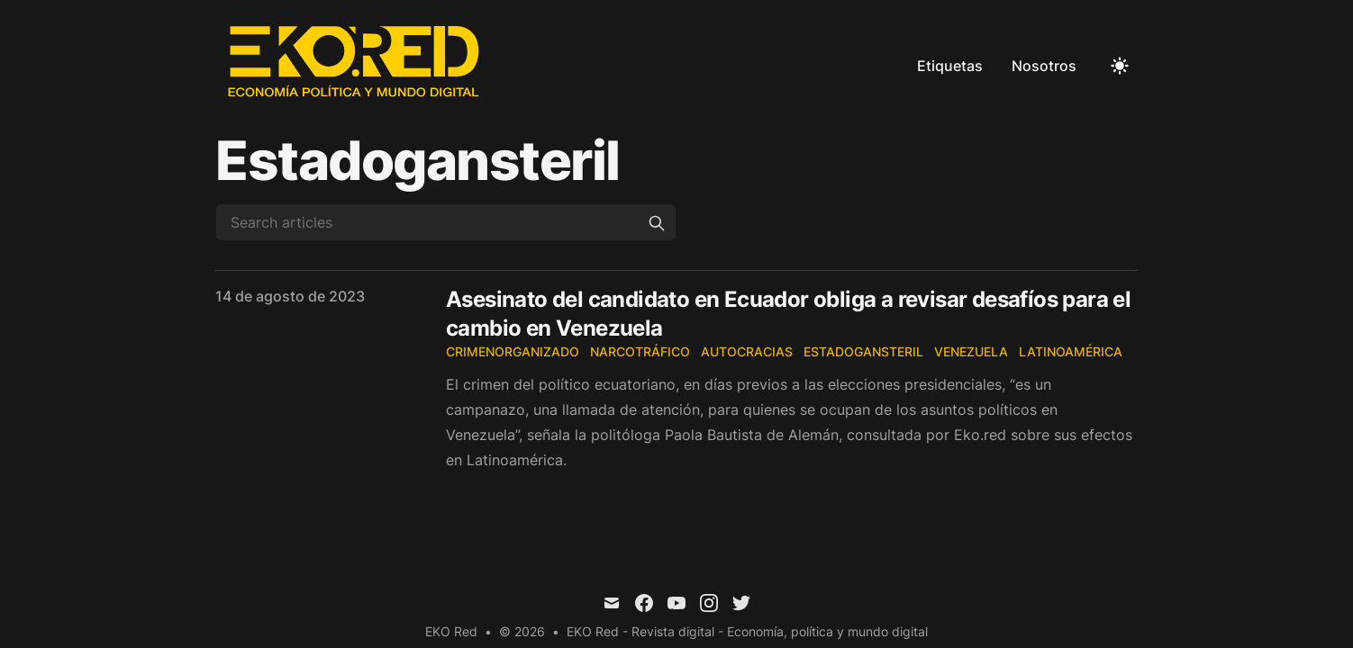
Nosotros (1044, 66)
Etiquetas (950, 66)
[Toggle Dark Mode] (1119, 65)
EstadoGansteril (863, 351)
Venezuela (971, 351)
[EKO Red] (355, 65)
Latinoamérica (1070, 351)
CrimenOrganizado (512, 351)
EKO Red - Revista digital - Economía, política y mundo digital (747, 631)
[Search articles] (445, 222)
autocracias (747, 351)
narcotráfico (640, 351)
